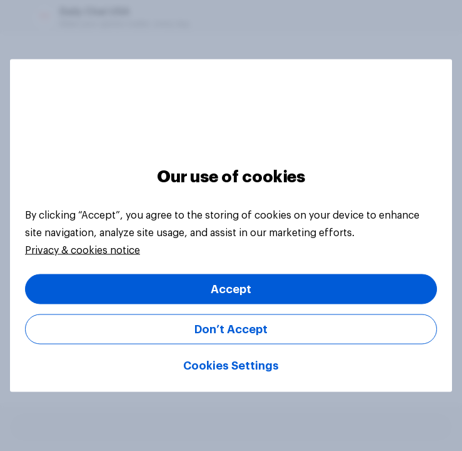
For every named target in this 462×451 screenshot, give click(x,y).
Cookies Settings (231, 365)
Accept (231, 289)
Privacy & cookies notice (82, 251)
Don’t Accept (231, 329)
